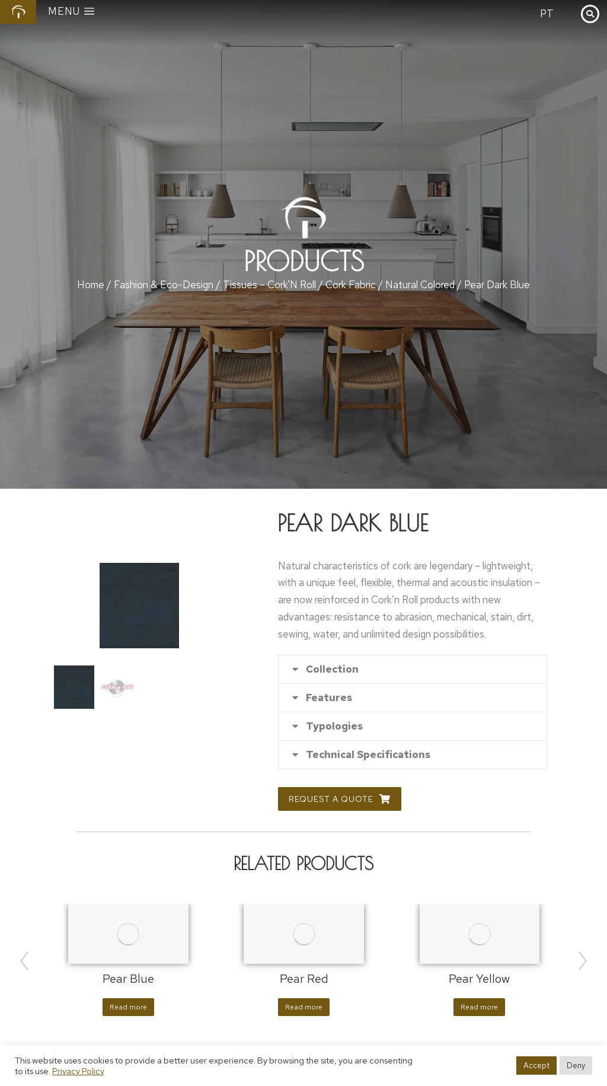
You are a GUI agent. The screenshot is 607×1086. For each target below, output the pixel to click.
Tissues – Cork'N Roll (269, 284)
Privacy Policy (78, 1071)
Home (90, 284)
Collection (332, 669)
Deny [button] (576, 1065)
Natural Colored (420, 284)
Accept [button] (536, 1065)
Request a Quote (340, 799)
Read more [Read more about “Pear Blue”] (128, 1007)
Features (329, 698)
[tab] (413, 669)
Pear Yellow (479, 978)
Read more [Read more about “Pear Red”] (303, 1007)
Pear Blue (128, 978)
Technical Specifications (368, 755)
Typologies (334, 726)
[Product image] (128, 934)
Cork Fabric (350, 284)
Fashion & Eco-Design (163, 284)
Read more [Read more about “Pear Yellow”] (479, 1007)
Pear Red (304, 978)
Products (304, 261)
